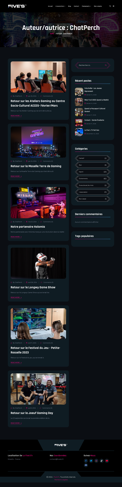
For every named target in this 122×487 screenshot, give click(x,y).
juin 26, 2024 (31, 96)
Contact (76, 6)
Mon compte (98, 6)
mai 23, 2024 (31, 226)
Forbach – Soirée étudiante (95, 120)
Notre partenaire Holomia (29, 231)
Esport (81, 171)
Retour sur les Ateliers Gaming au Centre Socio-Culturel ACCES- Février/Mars (34, 105)
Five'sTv (56, 482)
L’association (59, 6)
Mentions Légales (61, 484)
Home (52, 33)
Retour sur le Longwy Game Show (34, 292)
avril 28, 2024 (31, 287)
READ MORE (16, 120)
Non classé (82, 199)
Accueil (50, 6)
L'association (83, 192)
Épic (80, 165)
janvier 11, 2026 (90, 115)
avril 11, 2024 (31, 347)
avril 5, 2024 (31, 412)
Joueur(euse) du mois (86, 185)
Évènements (83, 178)
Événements (86, 6)
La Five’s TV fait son (92, 130)
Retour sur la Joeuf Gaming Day (33, 417)
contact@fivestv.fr (57, 464)
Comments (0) (46, 96)
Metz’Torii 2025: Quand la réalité (97, 100)
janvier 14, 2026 (91, 94)
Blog (69, 6)
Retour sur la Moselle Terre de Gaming (38, 171)
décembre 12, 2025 (92, 133)
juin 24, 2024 (31, 166)
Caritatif (81, 158)
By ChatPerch (16, 96)
